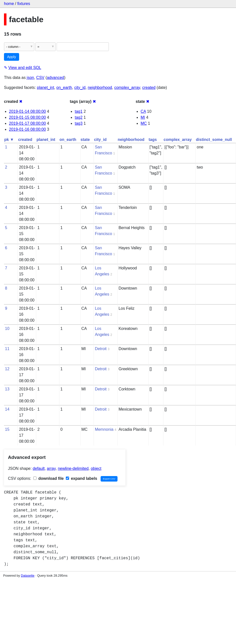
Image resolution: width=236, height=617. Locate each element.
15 (7, 429)
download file (48, 478)
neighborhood (100, 87)
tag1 (78, 111)
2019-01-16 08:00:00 (27, 129)
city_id (79, 87)
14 (7, 409)
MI (143, 117)
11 (7, 349)
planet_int (45, 87)
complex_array (127, 87)
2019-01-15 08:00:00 (27, 117)
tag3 (78, 123)
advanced (55, 77)
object (96, 468)
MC (144, 123)
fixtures (23, 3)
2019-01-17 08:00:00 (27, 123)
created (149, 87)
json (30, 77)
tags (153, 139)
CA (143, 111)
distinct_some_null (214, 139)
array (51, 468)
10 (7, 328)
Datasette (28, 575)
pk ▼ (9, 139)
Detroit (101, 349)
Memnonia (104, 429)
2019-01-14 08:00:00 (27, 111)
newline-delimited (73, 468)
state (85, 139)
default (39, 468)
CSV (40, 77)
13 (7, 389)
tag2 (78, 117)
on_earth (64, 87)
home (9, 3)
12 (7, 369)
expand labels (81, 478)
